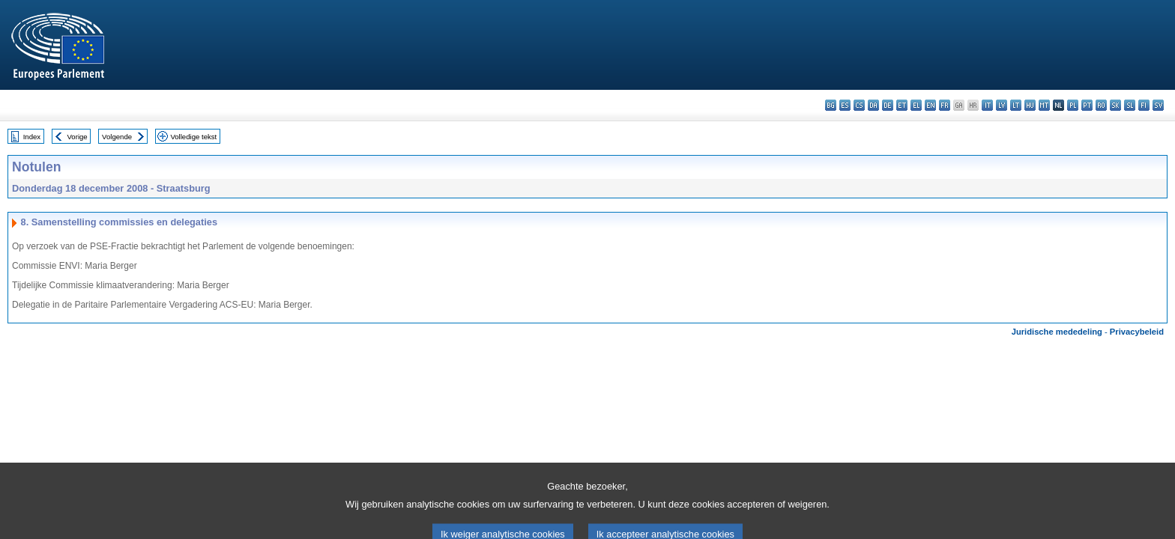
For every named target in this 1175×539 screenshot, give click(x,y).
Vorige (77, 137)
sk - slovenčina (1115, 105)
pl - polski (1072, 105)
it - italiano (987, 105)
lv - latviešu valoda (1001, 105)
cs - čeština (859, 105)
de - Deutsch (887, 105)
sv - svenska (1158, 105)
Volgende (117, 137)
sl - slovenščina (1129, 105)
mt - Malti (1044, 105)
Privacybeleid (1137, 331)
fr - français (944, 105)
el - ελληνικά (916, 105)
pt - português (1087, 105)
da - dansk (873, 105)
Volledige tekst (193, 137)
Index (31, 137)
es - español (845, 105)
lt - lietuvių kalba (1015, 105)
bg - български (830, 105)
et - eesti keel (901, 105)
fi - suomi (1144, 105)
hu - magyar (1030, 105)
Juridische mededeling (1057, 331)
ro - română (1101, 105)
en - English (930, 105)
